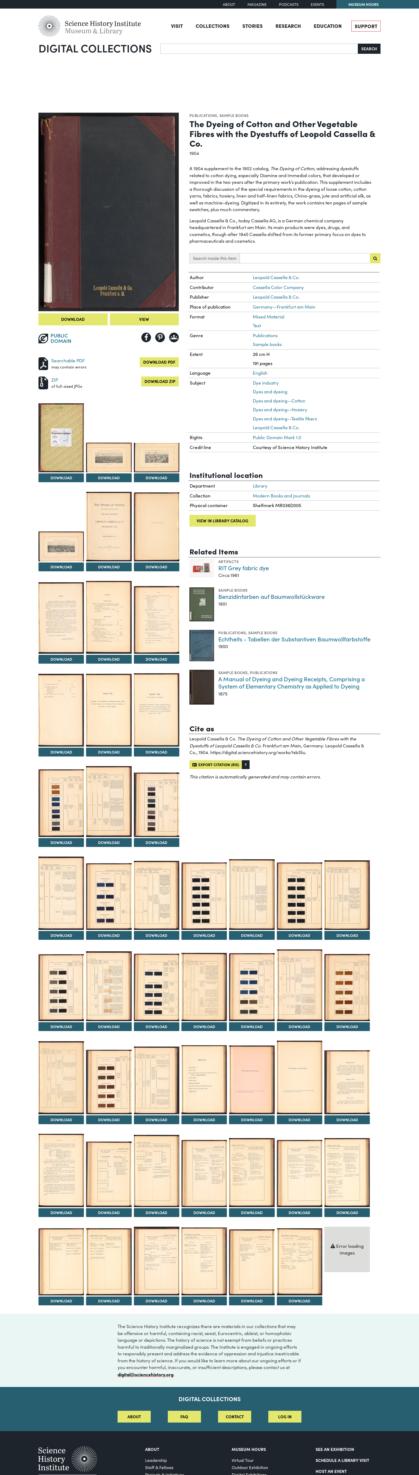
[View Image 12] (108, 710)
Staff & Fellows (159, 1467)
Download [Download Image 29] (299, 1026)
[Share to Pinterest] (160, 337)
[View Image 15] (108, 801)
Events (317, 4)
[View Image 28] (251, 987)
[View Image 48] (204, 1261)
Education (328, 25)
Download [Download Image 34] (204, 1119)
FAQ (184, 1416)
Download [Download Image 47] (156, 1300)
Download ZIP (160, 381)
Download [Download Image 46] (109, 1300)
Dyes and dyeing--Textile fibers (285, 419)
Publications (203, 115)
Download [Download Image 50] (299, 1300)
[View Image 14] (61, 803)
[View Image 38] (61, 1170)
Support (366, 25)
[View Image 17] (61, 893)
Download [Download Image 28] (252, 1026)
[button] (246, 764)
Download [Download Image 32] (109, 1119)
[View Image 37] (347, 1082)
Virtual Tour (243, 1460)
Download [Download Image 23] (347, 935)
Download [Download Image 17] (61, 935)
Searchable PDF (68, 361)
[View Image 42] (251, 1172)
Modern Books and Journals (281, 496)
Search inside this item (214, 258)
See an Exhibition (335, 1449)
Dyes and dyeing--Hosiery (280, 409)
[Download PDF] (43, 363)
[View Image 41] (204, 1173)
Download (73, 319)
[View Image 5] (61, 546)
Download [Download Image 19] (156, 935)
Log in (285, 1416)
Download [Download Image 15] (109, 842)
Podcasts (288, 4)
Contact (235, 1416)
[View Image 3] (108, 457)
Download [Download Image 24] (61, 1026)
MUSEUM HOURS (249, 1449)
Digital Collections (95, 47)
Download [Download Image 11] (61, 752)
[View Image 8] (61, 618)
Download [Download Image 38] (61, 1212)
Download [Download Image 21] (252, 935)
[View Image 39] (108, 1174)
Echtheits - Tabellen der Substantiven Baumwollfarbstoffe (294, 639)
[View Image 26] (156, 987)
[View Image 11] (61, 710)
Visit (177, 25)
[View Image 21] (251, 894)
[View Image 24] (61, 987)
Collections (213, 25)
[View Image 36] (299, 1077)
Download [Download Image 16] (156, 842)
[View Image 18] (108, 896)
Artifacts (228, 561)
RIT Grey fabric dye (243, 568)
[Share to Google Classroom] (174, 337)
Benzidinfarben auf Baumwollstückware (271, 596)
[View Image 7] (156, 527)
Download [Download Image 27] (204, 1026)
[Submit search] (375, 258)
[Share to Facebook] (146, 337)
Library (260, 486)
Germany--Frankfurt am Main (284, 307)
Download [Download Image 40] (156, 1212)
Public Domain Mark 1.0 (277, 437)
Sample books (234, 115)
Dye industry (266, 383)
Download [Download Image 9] (109, 659)
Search (369, 48)
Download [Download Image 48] (204, 1300)
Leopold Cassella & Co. (276, 277)
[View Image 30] (347, 987)
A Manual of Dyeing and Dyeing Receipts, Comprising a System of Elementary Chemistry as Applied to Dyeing (291, 682)
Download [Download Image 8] (61, 659)
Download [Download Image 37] (347, 1119)
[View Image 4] (156, 457)
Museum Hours (363, 4)
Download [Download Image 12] (109, 752)
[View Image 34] (204, 1080)
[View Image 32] (108, 1082)
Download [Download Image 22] (299, 935)
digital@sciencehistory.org (145, 1374)
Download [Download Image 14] (61, 842)
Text (257, 325)
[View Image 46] (108, 1261)
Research (288, 25)
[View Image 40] (156, 1171)
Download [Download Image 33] (156, 1119)
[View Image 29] (299, 985)
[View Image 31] (61, 1078)
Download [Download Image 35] (252, 1119)
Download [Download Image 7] (156, 566)
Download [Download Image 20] (204, 935)
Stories (252, 25)
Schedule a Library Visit (342, 1460)
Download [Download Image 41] (204, 1212)
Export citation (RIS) (215, 764)
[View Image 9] (108, 617)
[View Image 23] (347, 895)
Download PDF (159, 362)
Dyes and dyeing (270, 392)
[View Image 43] (299, 1173)
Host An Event (331, 1471)
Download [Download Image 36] (299, 1119)
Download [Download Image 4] (156, 477)
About (229, 4)
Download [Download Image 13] (156, 752)
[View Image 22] (299, 896)
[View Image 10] (156, 620)
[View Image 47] (156, 1261)
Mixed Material (268, 317)
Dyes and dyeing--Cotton (279, 401)
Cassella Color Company (278, 287)
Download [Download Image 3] (109, 477)
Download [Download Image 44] (347, 1212)
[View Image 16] (156, 805)
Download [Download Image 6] (109, 566)
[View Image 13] (156, 710)
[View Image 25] (108, 986)
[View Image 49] (251, 1262)
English (260, 373)
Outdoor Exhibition (250, 1467)
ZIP (54, 380)
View (144, 319)
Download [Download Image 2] (61, 477)
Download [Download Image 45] (61, 1300)
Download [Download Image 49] (252, 1300)
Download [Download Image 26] (156, 1026)
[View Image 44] (347, 1172)
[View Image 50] (299, 1261)
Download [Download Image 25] (109, 1026)
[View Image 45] (61, 1261)
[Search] (259, 49)
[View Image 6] (108, 526)
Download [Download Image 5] (61, 566)
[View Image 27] (204, 987)
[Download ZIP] (43, 382)
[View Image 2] (61, 437)
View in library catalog (222, 520)
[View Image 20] (204, 896)
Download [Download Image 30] (347, 1026)
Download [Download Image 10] (156, 659)
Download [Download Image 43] (299, 1212)
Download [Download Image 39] (109, 1212)
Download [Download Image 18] (109, 935)
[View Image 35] (251, 1080)
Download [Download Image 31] (61, 1119)
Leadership (156, 1460)
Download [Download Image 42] (252, 1212)
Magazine (257, 4)
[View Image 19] (156, 895)
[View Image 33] (156, 1080)
